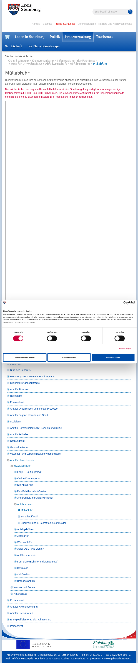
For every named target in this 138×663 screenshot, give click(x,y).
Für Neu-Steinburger (44, 46)
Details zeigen (125, 348)
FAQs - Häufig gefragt (29, 472)
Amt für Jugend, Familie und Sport (29, 415)
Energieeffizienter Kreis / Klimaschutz (31, 619)
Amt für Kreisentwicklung (24, 606)
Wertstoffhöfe (24, 542)
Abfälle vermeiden (27, 555)
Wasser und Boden (24, 587)
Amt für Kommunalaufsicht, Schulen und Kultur (36, 428)
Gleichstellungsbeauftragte (25, 382)
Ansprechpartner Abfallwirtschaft (35, 497)
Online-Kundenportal (28, 478)
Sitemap (47, 23)
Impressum (93, 658)
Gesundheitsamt (19, 447)
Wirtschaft (13, 46)
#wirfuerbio (23, 574)
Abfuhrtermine (80, 63)
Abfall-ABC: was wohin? (30, 548)
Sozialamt (15, 421)
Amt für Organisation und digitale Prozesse (34, 408)
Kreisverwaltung (78, 37)
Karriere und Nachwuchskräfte (115, 23)
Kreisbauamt (17, 600)
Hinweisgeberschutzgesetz (117, 658)
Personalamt (17, 402)
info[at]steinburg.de (22, 658)
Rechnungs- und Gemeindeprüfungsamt (32, 376)
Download (22, 568)
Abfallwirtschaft (56, 63)
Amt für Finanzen (19, 389)
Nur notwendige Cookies (25, 357)
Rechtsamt (16, 395)
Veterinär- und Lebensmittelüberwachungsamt (35, 453)
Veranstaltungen (87, 23)
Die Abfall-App (25, 484)
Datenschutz (78, 658)
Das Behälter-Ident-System (32, 491)
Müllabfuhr (26, 510)
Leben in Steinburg (29, 37)
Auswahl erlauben (69, 357)
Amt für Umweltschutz (26, 63)
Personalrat (16, 626)
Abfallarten (23, 535)
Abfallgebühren (25, 529)
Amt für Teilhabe (19, 434)
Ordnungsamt (17, 440)
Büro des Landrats (20, 370)
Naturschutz (20, 593)
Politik (55, 37)
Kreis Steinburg (18, 60)
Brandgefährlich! (26, 580)
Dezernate (16, 363)
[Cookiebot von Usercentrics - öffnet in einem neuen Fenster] (119, 303)
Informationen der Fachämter (77, 60)
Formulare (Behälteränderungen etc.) (37, 561)
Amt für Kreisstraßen (21, 613)
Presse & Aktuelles (64, 23)
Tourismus (104, 37)
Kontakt (36, 23)
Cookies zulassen (113, 357)
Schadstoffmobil (30, 516)
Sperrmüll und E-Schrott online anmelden (44, 523)
